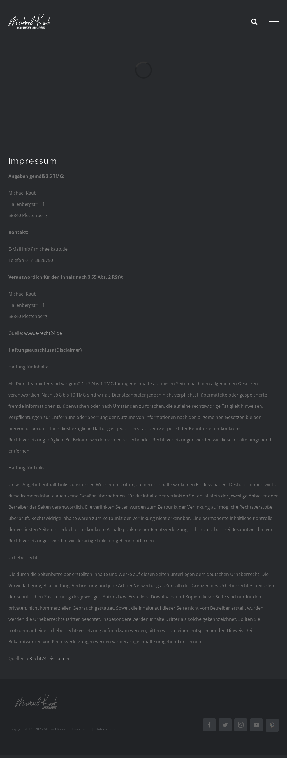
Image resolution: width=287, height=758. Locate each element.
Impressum (80, 729)
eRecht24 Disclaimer (48, 658)
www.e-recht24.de (43, 333)
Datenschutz (105, 729)
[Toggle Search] (254, 21)
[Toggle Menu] (273, 22)
